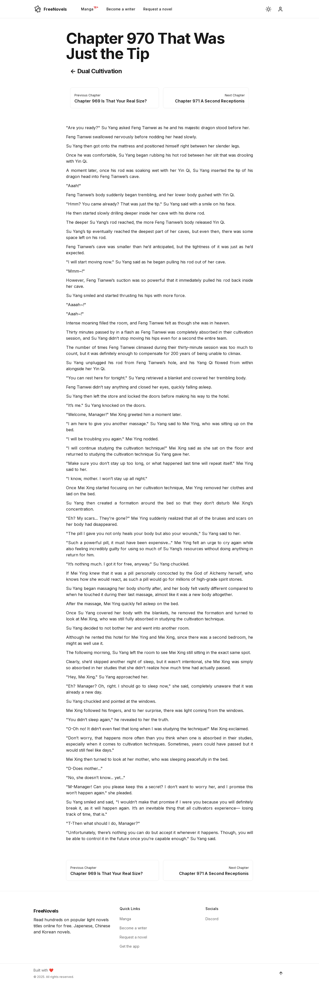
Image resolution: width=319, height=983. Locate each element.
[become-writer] (280, 9)
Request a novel (157, 9)
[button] (268, 9)
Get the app (129, 946)
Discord (211, 919)
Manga (89, 8)
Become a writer (120, 9)
